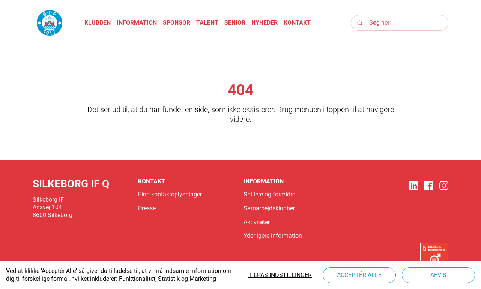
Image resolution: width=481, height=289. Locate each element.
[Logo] (49, 23)
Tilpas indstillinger (280, 275)
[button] (97, 23)
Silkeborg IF (48, 199)
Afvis (438, 275)
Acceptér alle (359, 275)
